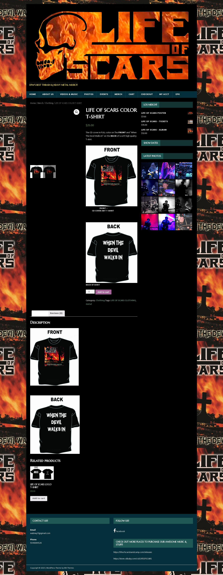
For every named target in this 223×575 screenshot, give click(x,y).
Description (40, 313)
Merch (40, 103)
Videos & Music (69, 94)
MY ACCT (164, 94)
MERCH (118, 94)
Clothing (49, 103)
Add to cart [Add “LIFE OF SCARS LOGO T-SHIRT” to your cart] (38, 498)
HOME (32, 94)
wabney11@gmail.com (40, 533)
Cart (131, 94)
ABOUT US (48, 94)
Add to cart (103, 292)
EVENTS (104, 94)
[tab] (40, 313)
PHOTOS (88, 94)
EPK (178, 94)
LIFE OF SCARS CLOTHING (123, 300)
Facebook (119, 531)
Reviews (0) (56, 313)
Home (33, 103)
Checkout (147, 94)
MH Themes (69, 568)
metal (89, 304)
